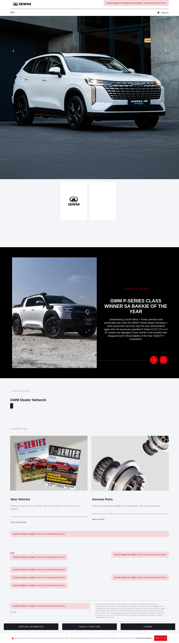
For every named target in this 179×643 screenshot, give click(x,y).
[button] (163, 360)
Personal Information (31, 627)
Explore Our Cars (18, 522)
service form (81, 126)
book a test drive (70, 136)
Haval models (60, 126)
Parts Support (98, 519)
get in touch (108, 141)
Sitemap (148, 627)
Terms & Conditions (89, 627)
